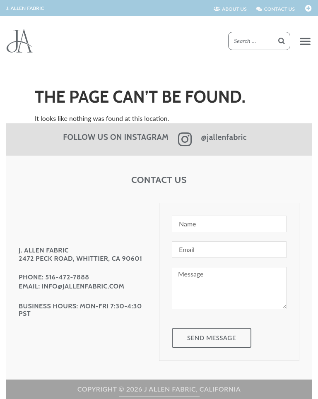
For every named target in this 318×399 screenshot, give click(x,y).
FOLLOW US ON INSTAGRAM (116, 137)
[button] (305, 41)
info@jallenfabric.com (83, 286)
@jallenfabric (224, 137)
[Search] (281, 41)
